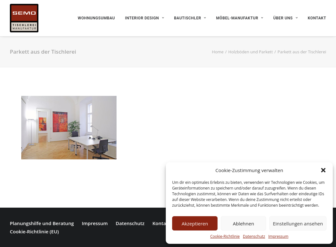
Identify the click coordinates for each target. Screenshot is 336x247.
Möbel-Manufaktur (239, 18)
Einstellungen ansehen (298, 223)
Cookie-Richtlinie (225, 236)
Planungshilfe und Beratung (42, 223)
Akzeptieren (195, 223)
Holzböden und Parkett (250, 52)
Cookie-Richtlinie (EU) (34, 231)
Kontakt (317, 18)
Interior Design (144, 18)
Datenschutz (254, 236)
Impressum (278, 236)
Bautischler (190, 18)
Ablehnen (243, 223)
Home (218, 52)
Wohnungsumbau (96, 18)
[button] (323, 170)
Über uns (285, 18)
